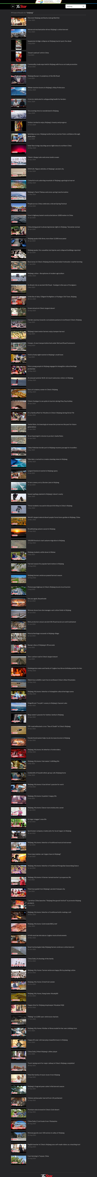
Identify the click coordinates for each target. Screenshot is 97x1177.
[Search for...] (73, 6)
